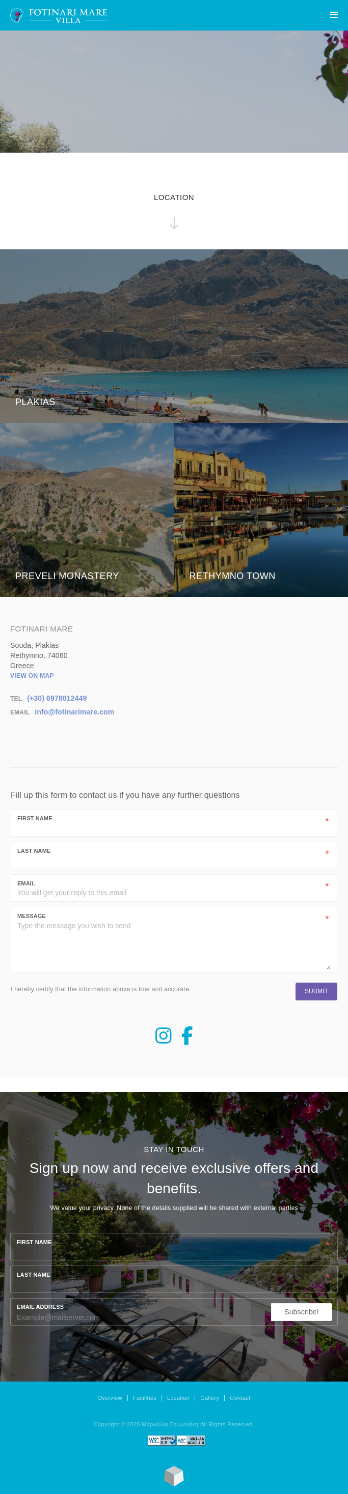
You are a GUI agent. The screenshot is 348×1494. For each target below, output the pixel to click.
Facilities (144, 1398)
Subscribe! (301, 1312)
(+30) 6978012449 (57, 698)
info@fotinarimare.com (74, 712)
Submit (316, 991)
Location (178, 1398)
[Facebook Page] (187, 1040)
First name (34, 1242)
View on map (32, 675)
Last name (33, 1275)
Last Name (33, 851)
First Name (34, 818)
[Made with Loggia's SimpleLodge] (174, 1484)
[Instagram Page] (163, 1040)
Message (31, 916)
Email (26, 883)
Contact (240, 1398)
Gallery (209, 1398)
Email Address (40, 1307)
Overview (109, 1398)
